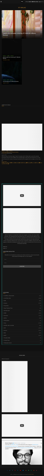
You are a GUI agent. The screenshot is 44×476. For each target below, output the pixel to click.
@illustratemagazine (5, 358)
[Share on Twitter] (9, 162)
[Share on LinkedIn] (17, 162)
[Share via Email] (40, 162)
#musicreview (35, 444)
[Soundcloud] (35, 1)
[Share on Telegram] (28, 162)
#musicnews (15, 446)
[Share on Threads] (37, 162)
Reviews (22, 330)
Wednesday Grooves (22, 342)
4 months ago (23, 443)
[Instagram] (28, 1)
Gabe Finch (5, 153)
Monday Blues (22, 320)
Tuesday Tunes (22, 340)
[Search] (42, 1)
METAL (22, 318)
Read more (4, 161)
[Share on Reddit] (20, 162)
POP (22, 328)
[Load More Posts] (5, 163)
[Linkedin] (31, 1)
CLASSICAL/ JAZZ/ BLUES (22, 295)
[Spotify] (28, 470)
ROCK (22, 335)
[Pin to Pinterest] (13, 162)
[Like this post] (2, 162)
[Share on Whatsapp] (24, 162)
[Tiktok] (36, 470)
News (22, 323)
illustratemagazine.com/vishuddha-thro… (25, 447)
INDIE (22, 313)
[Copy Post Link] (33, 162)
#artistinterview (8, 446)
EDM (22, 300)
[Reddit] (39, 1)
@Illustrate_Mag (17, 443)
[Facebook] (7, 470)
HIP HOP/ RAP (22, 310)
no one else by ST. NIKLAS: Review (11, 81)
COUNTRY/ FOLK (22, 298)
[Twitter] (27, 1)
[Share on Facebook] (5, 162)
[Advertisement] (22, 95)
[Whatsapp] (38, 1)
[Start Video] (22, 195)
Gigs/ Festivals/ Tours (22, 308)
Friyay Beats (22, 305)
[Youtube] (32, 1)
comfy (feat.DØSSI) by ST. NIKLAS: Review (10, 152)
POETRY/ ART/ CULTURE (22, 325)
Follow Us (5, 248)
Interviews (22, 315)
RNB (22, 333)
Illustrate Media (31, 474)
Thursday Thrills (22, 337)
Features (22, 303)
